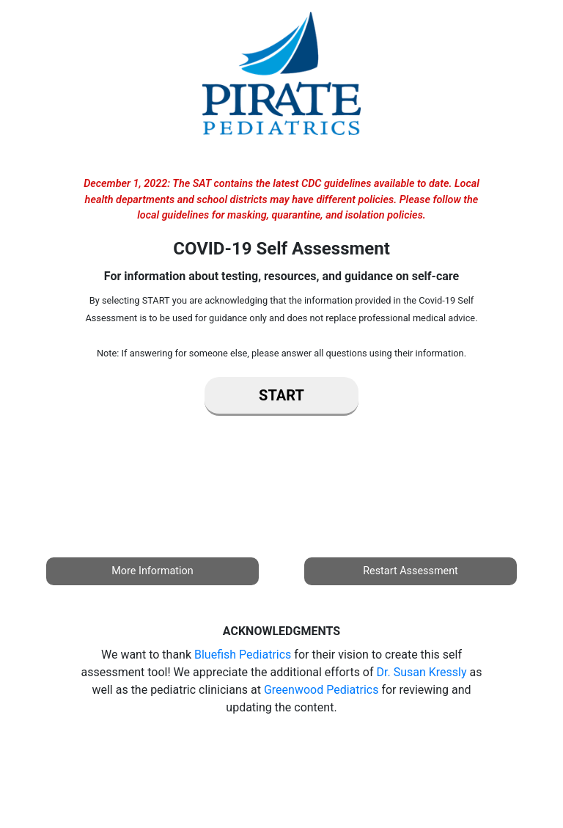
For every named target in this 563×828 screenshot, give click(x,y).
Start (281, 395)
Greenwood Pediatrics (321, 690)
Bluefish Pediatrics (242, 655)
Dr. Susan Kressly (422, 672)
